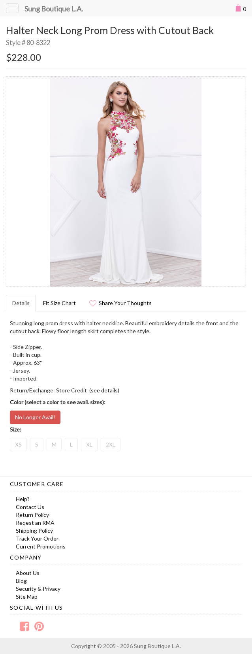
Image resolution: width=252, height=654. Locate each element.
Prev (16, 181)
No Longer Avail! (35, 417)
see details (104, 390)
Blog (21, 580)
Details (21, 303)
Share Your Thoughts (120, 303)
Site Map (27, 596)
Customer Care (37, 484)
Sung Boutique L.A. (53, 8)
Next (235, 181)
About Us (27, 572)
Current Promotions (41, 546)
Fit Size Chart (59, 303)
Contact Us (30, 506)
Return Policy (32, 514)
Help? (23, 499)
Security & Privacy (38, 588)
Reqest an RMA (35, 522)
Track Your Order (37, 538)
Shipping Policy (34, 530)
